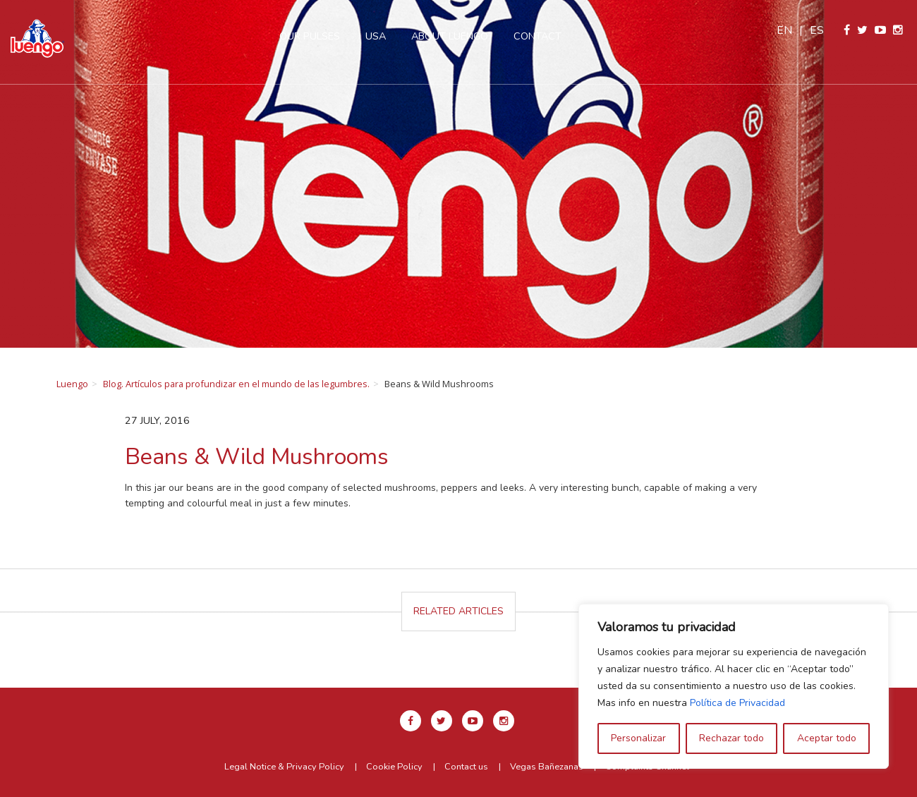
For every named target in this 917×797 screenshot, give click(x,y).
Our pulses (309, 36)
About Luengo (449, 36)
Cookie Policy (394, 766)
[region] (733, 686)
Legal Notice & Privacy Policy (284, 766)
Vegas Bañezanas (546, 766)
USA (375, 36)
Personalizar (638, 738)
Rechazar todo (731, 738)
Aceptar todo (826, 738)
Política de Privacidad (737, 703)
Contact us (466, 766)
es (817, 30)
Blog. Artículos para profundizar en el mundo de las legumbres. (236, 383)
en (784, 30)
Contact (537, 36)
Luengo (72, 383)
